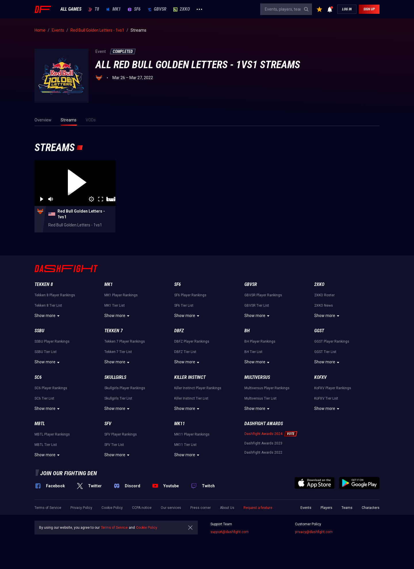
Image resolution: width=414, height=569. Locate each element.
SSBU (39, 330)
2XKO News (323, 305)
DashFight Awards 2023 (263, 443)
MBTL (39, 423)
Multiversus (257, 377)
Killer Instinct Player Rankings (197, 388)
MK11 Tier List (185, 445)
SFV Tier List (114, 445)
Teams (347, 508)
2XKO (181, 9)
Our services (171, 508)
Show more (47, 316)
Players (326, 508)
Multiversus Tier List (260, 398)
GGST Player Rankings (331, 341)
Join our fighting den (68, 473)
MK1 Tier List (114, 305)
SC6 (38, 377)
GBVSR (156, 9)
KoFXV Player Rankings (332, 388)
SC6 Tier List (44, 398)
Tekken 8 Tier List (48, 305)
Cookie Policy (112, 508)
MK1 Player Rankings (121, 295)
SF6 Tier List (183, 305)
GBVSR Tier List (256, 305)
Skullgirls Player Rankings (124, 388)
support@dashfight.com (229, 532)
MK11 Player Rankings (192, 434)
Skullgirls (115, 377)
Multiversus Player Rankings (267, 388)
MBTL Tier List (45, 445)
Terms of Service (47, 508)
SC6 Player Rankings (50, 388)
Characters (370, 508)
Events (305, 508)
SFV (107, 423)
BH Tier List (253, 352)
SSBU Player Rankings (52, 341)
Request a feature (258, 508)
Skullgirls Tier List (118, 398)
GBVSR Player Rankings (263, 295)
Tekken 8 (43, 284)
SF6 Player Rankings (190, 295)
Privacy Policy (81, 508)
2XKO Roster (324, 295)
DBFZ (179, 330)
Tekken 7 (113, 330)
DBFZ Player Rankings (191, 341)
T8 (93, 9)
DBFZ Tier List (185, 352)
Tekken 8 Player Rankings (54, 295)
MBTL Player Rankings (52, 434)
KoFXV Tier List (326, 398)
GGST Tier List (325, 352)
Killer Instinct (190, 377)
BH (247, 330)
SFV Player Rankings (120, 434)
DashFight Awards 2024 (263, 434)
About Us (227, 508)
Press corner (200, 508)
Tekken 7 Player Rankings (124, 341)
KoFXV (320, 377)
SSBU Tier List (45, 352)
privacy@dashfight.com (314, 532)
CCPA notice (142, 508)
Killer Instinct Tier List (191, 398)
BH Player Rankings (259, 341)
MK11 (179, 423)
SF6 (134, 9)
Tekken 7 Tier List (118, 352)
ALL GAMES (70, 9)
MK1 (113, 9)
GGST (319, 330)
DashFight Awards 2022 (263, 452)
